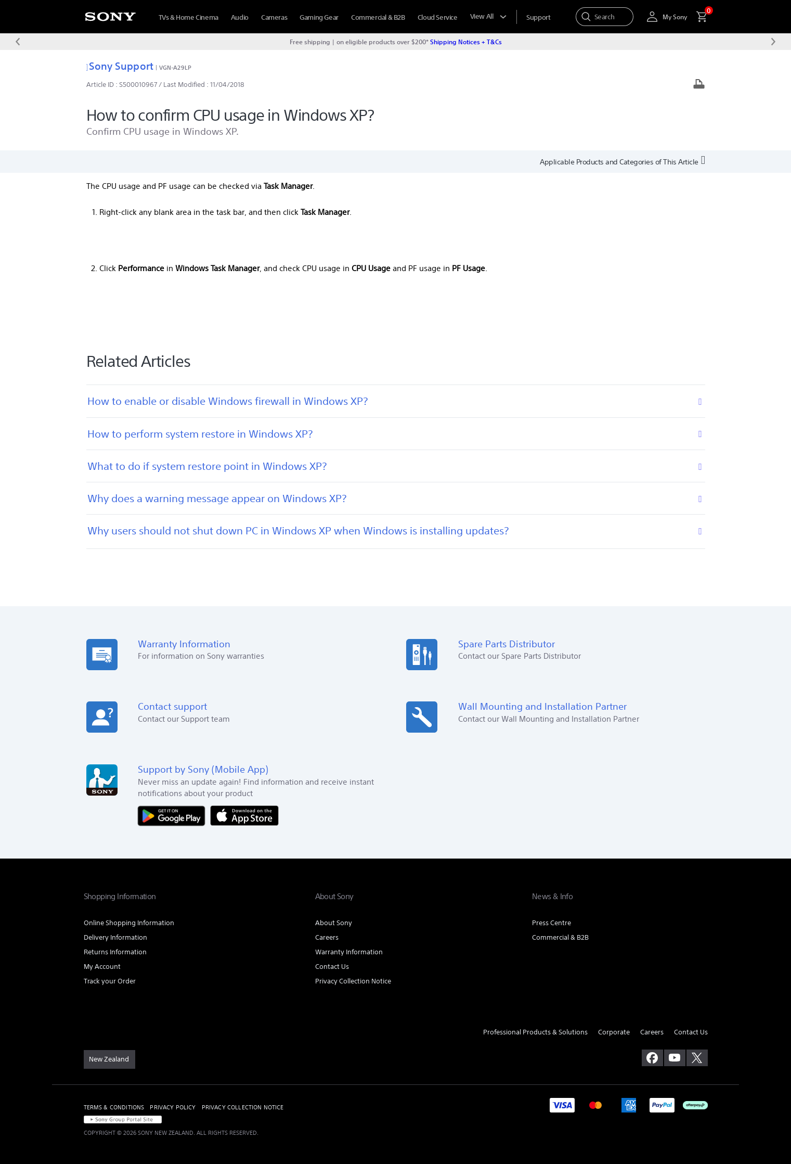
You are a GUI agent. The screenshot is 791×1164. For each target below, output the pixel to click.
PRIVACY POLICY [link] (173, 1107)
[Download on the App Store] (244, 815)
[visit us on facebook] (652, 1058)
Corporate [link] (614, 1032)
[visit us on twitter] (697, 1058)
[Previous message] (17, 41)
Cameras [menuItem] (274, 17)
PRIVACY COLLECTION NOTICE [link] (243, 1107)
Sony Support (119, 66)
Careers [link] (327, 937)
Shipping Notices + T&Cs (466, 41)
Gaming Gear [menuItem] (319, 17)
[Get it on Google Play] (174, 815)
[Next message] (773, 41)
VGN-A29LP (175, 67)
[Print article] (699, 85)
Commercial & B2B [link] (560, 937)
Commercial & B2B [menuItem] (378, 17)
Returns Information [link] (115, 952)
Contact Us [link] (332, 966)
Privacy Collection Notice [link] (353, 981)
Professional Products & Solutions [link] (535, 1032)
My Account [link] (102, 966)
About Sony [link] (333, 922)
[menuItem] (538, 17)
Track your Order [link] (110, 981)
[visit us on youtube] (674, 1058)
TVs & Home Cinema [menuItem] (188, 17)
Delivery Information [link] (115, 937)
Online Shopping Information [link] (129, 922)
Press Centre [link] (551, 922)
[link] (109, 1059)
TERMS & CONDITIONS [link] (114, 1107)
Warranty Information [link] (349, 952)
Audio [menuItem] (240, 17)
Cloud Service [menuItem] (438, 17)
